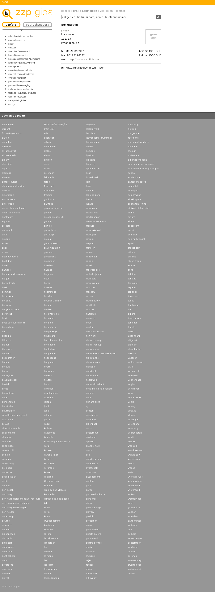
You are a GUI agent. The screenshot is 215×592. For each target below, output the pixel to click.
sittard (131, 217)
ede (46, 133)
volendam (133, 424)
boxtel (5, 384)
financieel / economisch (19, 51)
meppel (90, 243)
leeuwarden (50, 569)
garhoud (48, 204)
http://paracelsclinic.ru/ (84, 59)
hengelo (48, 323)
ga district (49, 199)
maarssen (91, 208)
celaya (5, 424)
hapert (47, 279)
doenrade (7, 551)
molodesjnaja (93, 274)
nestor (89, 327)
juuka (47, 419)
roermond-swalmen (138, 142)
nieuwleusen (93, 362)
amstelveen (8, 199)
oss (88, 455)
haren (47, 283)
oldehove (91, 419)
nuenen (90, 393)
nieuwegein (92, 349)
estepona (49, 173)
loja (88, 182)
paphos (90, 481)
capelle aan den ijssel (14, 415)
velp (130, 393)
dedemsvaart (9, 477)
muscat (90, 309)
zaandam (133, 516)
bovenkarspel (9, 380)
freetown (49, 191)
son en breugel (136, 239)
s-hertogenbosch (137, 160)
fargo (47, 182)
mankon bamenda (96, 221)
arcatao (6, 226)
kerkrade (49, 468)
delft (4, 481)
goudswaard (51, 243)
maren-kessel (93, 230)
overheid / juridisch (17, 78)
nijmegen (91, 367)
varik (131, 367)
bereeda (6, 301)
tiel (130, 309)
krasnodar (49, 494)
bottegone (7, 375)
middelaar (91, 257)
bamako (6, 270)
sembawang (134, 195)
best (4, 318)
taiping (132, 274)
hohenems (50, 345)
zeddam (132, 525)
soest (131, 230)
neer (88, 323)
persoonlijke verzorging (19, 85)
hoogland (49, 362)
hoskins (48, 375)
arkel (5, 235)
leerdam (48, 565)
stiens (131, 252)
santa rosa (134, 177)
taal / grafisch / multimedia (20, 89)
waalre (131, 441)
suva (130, 270)
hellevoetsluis (52, 314)
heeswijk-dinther (53, 301)
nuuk (89, 397)
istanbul (48, 397)
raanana (90, 551)
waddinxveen (135, 450)
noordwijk (91, 380)
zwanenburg (135, 560)
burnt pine (7, 406)
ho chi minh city (53, 340)
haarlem (48, 265)
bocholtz (7, 353)
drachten (7, 569)
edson (47, 142)
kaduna (48, 428)
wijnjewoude (135, 481)
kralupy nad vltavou (55, 490)
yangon (132, 512)
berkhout (7, 314)
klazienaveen (51, 481)
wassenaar (134, 459)
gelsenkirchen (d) (54, 217)
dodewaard (8, 547)
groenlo (48, 252)
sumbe (131, 265)
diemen (6, 529)
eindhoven (8, 124)
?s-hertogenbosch (12, 133)
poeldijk (90, 516)
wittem (131, 494)
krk (45, 503)
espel (47, 168)
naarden (90, 318)
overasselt (92, 468)
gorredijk (49, 235)
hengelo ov (50, 327)
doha (5, 560)
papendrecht (93, 477)
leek (46, 560)
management (14, 66)
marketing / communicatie (20, 70)
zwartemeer (134, 565)
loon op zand (93, 195)
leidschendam (52, 578)
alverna (6, 191)
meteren (90, 248)
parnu (89, 490)
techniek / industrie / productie (22, 93)
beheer (65, 10)
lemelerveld (92, 129)
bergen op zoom (11, 309)
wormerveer (134, 499)
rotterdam (133, 155)
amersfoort (8, 195)
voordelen (106, 10)
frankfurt (49, 186)
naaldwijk (91, 314)
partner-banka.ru (95, 494)
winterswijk (134, 490)
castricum (7, 419)
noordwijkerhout (95, 384)
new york (91, 336)
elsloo (47, 151)
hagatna (48, 274)
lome (89, 186)
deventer (7, 525)
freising (48, 195)
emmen (48, 160)
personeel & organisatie (19, 81)
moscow (90, 287)
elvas (47, 155)
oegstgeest (92, 415)
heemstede (50, 292)
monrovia (91, 279)
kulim (47, 507)
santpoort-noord (137, 182)
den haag (7, 494)
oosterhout (92, 433)
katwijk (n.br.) (52, 455)
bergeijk (6, 305)
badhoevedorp (10, 257)
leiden (47, 574)
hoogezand (50, 358)
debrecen (7, 472)
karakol (48, 450)
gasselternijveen (53, 208)
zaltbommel (134, 521)
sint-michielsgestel (138, 208)
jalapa (47, 402)
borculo (6, 367)
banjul (5, 279)
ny (87, 406)
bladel (5, 345)
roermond (133, 138)
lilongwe (90, 160)
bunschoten (8, 402)
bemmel (6, 292)
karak (47, 446)
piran (89, 503)
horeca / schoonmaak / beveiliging (24, 59)
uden (131, 331)
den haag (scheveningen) (16, 503)
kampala (49, 437)
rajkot (89, 560)
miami (89, 252)
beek (5, 287)
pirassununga (93, 507)
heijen (47, 305)
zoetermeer (134, 543)
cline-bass (8, 446)
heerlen (48, 296)
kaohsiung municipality (57, 441)
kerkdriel (49, 463)
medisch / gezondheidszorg (21, 74)
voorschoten (135, 433)
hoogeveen (50, 353)
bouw (10, 44)
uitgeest (132, 340)
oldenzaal (91, 424)
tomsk (131, 327)
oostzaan (91, 437)
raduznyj (91, 556)
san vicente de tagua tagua (143, 168)
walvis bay (134, 455)
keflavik (48, 459)
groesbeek (50, 257)
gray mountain (52, 248)
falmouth (49, 177)
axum (5, 252)
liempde (90, 151)
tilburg (131, 314)
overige (11, 104)
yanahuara (134, 507)
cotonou (6, 459)
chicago (6, 437)
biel (4, 331)
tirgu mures (134, 318)
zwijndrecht (134, 569)
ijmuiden (49, 389)
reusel (89, 565)
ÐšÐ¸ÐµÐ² (49, 129)
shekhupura (134, 199)
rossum (132, 151)
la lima (48, 534)
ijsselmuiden (51, 393)
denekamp (8, 516)
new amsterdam (95, 331)
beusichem (8, 327)
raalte (89, 547)
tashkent (133, 283)
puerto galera (93, 534)
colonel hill (8, 450)
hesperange (50, 331)
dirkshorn (7, 543)
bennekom (8, 296)
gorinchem (50, 230)
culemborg (8, 463)
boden (5, 362)
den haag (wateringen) (15, 507)
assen (5, 243)
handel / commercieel (18, 55)
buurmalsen (8, 411)
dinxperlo (7, 538)
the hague (133, 305)
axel (4, 248)
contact (120, 10)
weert (131, 463)
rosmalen (133, 146)
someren (133, 235)
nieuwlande (92, 358)
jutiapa (48, 415)
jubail (47, 411)
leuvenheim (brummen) (99, 138)
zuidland (133, 547)
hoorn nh (49, 371)
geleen (48, 213)
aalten (5, 138)
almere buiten (10, 182)
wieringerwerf (135, 477)
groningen (49, 261)
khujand (48, 477)
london (90, 191)
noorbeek (91, 371)
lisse (88, 173)
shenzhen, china (137, 204)
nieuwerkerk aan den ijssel (101, 353)
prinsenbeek (93, 529)
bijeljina (6, 336)
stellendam (134, 248)
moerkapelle (93, 270)
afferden (7, 146)
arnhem (6, 239)
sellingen (133, 191)
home (5, 2)
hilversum (49, 336)
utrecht (6, 129)
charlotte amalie (11, 428)
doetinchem (8, 556)
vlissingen (133, 419)
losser (89, 199)
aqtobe (6, 221)
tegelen (132, 287)
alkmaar (6, 173)
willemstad (134, 485)
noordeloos (92, 375)
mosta (89, 296)
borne (5, 371)
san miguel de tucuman (141, 164)
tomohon (133, 323)
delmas (6, 485)
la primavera (51, 538)
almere (6, 177)
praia (89, 525)
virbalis (132, 411)
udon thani (134, 336)
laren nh (48, 551)
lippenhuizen (93, 168)
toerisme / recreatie (17, 97)
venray (132, 406)
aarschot (7, 142)
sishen (131, 213)
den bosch (8, 490)
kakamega (49, 433)
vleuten (132, 415)
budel (5, 397)
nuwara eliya (93, 402)
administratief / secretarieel (21, 36)
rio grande (134, 133)
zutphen (132, 556)
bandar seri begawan (14, 274)
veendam (133, 375)
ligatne (90, 155)
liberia (89, 146)
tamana (132, 279)
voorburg (133, 428)
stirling (132, 257)
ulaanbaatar (135, 349)
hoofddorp (49, 349)
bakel (5, 265)
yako (130, 503)
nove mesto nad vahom (99, 389)
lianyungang (93, 142)
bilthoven (7, 340)
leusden (90, 133)
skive (131, 221)
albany (5, 160)
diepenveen (8, 534)
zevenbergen (135, 538)
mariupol (91, 235)
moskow (90, 292)
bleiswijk (7, 349)
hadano (48, 270)
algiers (6, 168)
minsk (89, 265)
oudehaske (92, 463)
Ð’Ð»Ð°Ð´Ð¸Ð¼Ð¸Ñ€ (55, 124)
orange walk (93, 446)
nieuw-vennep (94, 345)
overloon (91, 472)
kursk (47, 512)
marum (90, 239)
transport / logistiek (17, 100)
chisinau (7, 441)
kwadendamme (52, 521)
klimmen (48, 485)
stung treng (134, 261)
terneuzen (133, 296)
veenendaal (134, 380)
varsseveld (134, 371)
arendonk (7, 230)
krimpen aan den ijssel (57, 499)
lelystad (90, 124)
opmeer (90, 441)
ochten (90, 411)
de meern (7, 468)
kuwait (47, 516)
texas (131, 301)
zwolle (131, 574)
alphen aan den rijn (13, 186)
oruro (89, 450)
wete (130, 472)
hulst (47, 384)
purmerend (92, 538)
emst (47, 164)
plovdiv (90, 512)
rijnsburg (133, 124)
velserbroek (134, 397)
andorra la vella (11, 213)
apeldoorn (7, 217)
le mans (48, 556)
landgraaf (49, 543)
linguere (90, 164)
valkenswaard (135, 362)
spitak (131, 243)
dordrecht (7, 565)
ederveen (49, 138)
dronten (6, 574)
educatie (12, 48)
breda (5, 389)
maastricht (92, 213)
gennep (48, 221)
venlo (131, 402)
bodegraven (8, 358)
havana (48, 287)
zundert (132, 551)
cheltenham (8, 433)
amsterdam (8, 204)
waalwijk (133, 446)
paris (89, 485)
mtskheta (91, 305)
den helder (8, 512)
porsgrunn (91, 521)
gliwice (48, 226)
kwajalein (49, 525)
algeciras (7, 164)
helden (48, 309)
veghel (131, 384)
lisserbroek (92, 177)
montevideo (92, 283)
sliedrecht (133, 226)
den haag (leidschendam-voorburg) (22, 499)
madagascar (93, 217)
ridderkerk (91, 574)
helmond (49, 318)
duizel (5, 578)
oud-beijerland (94, 459)
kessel (47, 472)
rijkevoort (91, 578)
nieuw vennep (94, 340)
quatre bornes (94, 543)
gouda (47, 239)
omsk (89, 428)
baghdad (7, 261)
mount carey (93, 301)
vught (131, 437)
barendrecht (9, 283)
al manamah (9, 155)
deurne (6, 521)
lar (45, 547)
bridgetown (8, 393)
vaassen (132, 358)
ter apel (132, 292)
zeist (131, 529)
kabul (47, 424)
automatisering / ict (17, 40)
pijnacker (91, 499)
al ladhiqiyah (9, 151)
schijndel (133, 186)
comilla (6, 455)
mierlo (89, 261)
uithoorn (132, 345)
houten (48, 380)
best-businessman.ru (14, 323)
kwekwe (48, 529)
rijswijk (132, 129)
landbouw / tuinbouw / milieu (21, 63)
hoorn (47, 367)
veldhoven (134, 389)
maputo (90, 226)
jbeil (46, 406)
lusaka (89, 204)
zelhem (132, 534)
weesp (131, 468)
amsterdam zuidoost (13, 208)
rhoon (89, 569)
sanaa (131, 173)
